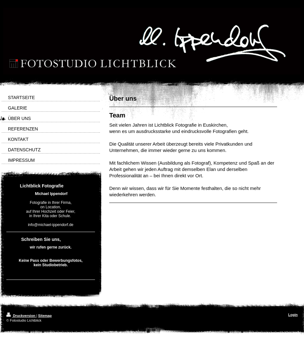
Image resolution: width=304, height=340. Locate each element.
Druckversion (21, 316)
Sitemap (45, 316)
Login (293, 315)
